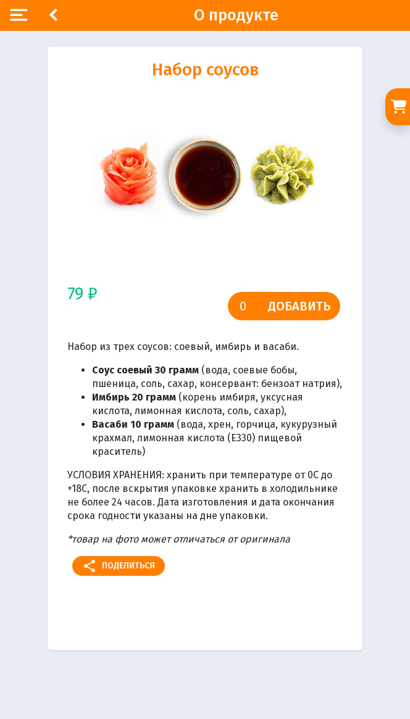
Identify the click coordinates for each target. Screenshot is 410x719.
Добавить (299, 306)
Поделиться (118, 566)
